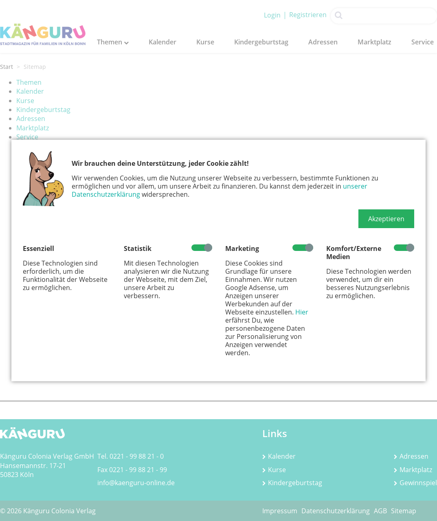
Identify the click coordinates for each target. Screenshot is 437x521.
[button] (386, 218)
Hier (301, 312)
